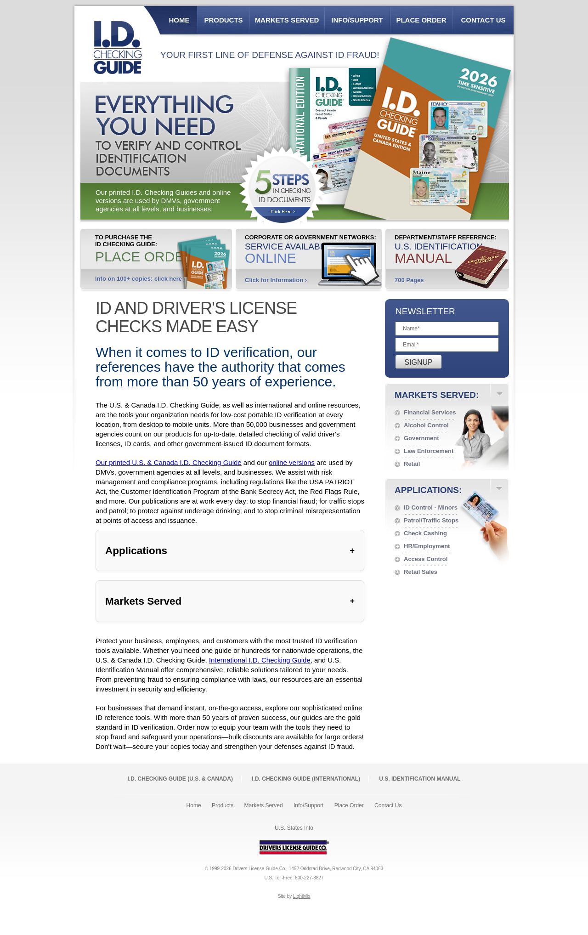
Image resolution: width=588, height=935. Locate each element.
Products (223, 20)
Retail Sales (420, 571)
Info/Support (357, 20)
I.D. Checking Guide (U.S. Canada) (180, 779)
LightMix (301, 896)
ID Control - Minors (431, 507)
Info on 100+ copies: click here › (140, 278)
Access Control (425, 558)
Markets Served (287, 20)
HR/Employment (427, 546)
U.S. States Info (294, 828)
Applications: (428, 490)
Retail (412, 463)
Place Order (421, 20)
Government (421, 438)
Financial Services (430, 412)
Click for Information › (276, 280)
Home (179, 20)
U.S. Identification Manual (419, 779)
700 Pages (409, 280)
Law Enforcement (428, 451)
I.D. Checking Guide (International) (306, 779)
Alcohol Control (426, 425)
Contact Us (483, 20)
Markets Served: (437, 395)
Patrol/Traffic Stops (431, 520)
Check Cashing (425, 533)
